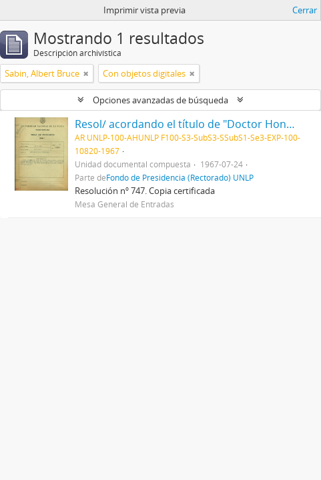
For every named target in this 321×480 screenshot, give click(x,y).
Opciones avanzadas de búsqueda (160, 100)
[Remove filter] (86, 73)
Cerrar (304, 10)
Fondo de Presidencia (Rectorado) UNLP (180, 177)
